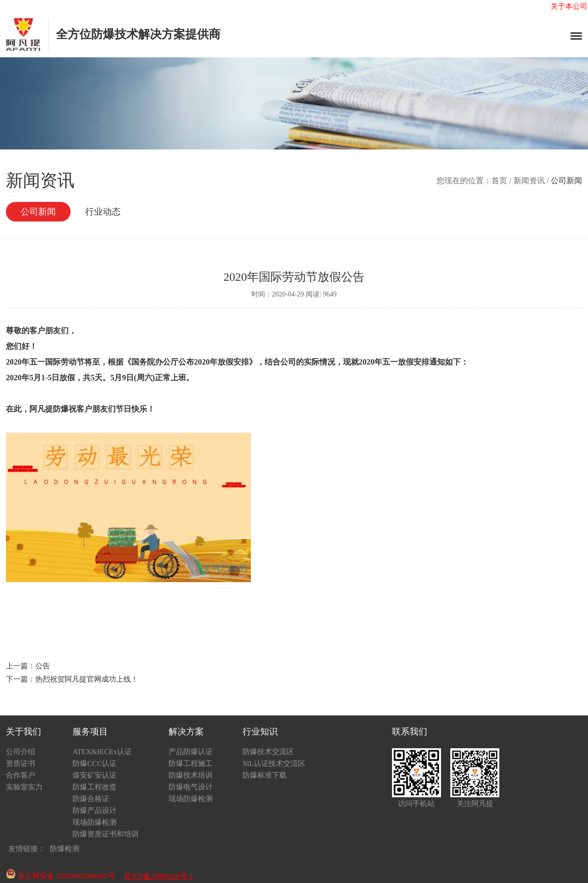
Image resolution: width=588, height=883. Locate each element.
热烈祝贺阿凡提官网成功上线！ (86, 679)
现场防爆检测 (95, 822)
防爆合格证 (91, 799)
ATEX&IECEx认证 (102, 752)
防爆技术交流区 (268, 752)
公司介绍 (20, 752)
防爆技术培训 (191, 775)
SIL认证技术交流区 (274, 763)
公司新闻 (38, 212)
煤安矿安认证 (95, 775)
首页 (499, 180)
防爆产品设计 (95, 810)
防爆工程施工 (191, 763)
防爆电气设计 (191, 787)
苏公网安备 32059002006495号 (60, 876)
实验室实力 (24, 787)
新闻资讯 (529, 180)
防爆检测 (64, 849)
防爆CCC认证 (95, 763)
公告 (42, 666)
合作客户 (20, 775)
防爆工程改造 (95, 787)
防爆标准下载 (265, 775)
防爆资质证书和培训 (106, 834)
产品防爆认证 (191, 752)
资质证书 (20, 763)
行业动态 (103, 212)
